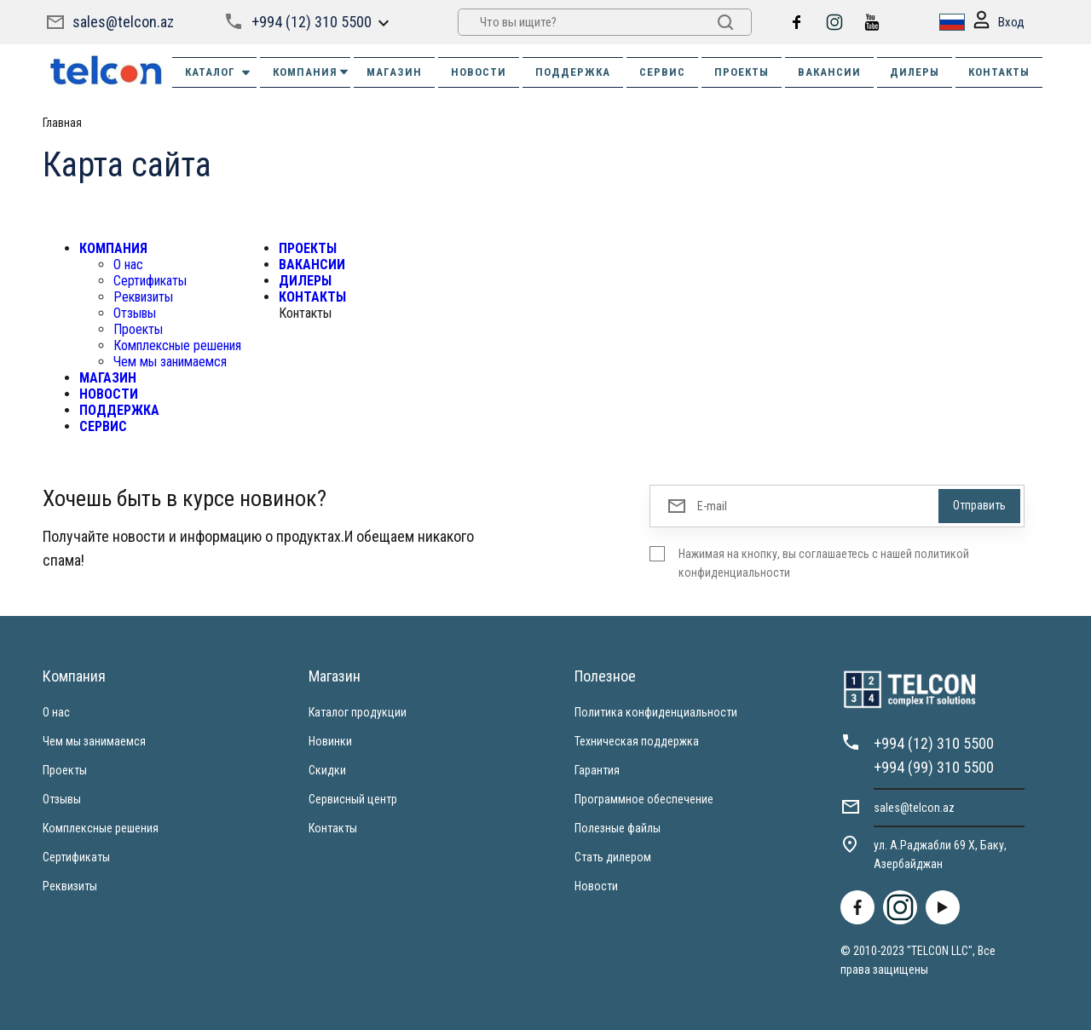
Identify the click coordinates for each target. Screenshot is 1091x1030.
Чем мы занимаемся (170, 362)
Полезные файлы (617, 828)
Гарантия (597, 770)
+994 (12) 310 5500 (311, 22)
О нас (128, 264)
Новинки (330, 741)
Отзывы (134, 313)
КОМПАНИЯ (311, 72)
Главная (62, 122)
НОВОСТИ (478, 72)
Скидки (327, 770)
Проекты (138, 329)
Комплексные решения (177, 345)
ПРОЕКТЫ (741, 72)
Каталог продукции (358, 712)
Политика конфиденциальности (655, 712)
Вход (999, 22)
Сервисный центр (353, 799)
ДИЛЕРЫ (914, 72)
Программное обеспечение (643, 799)
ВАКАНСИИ (829, 72)
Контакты (333, 828)
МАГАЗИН (394, 72)
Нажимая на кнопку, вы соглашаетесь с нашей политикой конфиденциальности (823, 563)
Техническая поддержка (636, 741)
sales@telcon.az (123, 22)
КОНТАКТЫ (999, 72)
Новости (596, 886)
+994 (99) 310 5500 (934, 767)
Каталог (218, 72)
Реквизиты (143, 297)
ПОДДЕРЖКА (572, 72)
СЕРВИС (662, 72)
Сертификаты (150, 281)
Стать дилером (612, 857)
